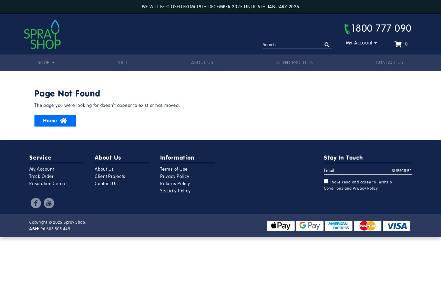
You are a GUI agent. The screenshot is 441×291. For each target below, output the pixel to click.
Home (55, 121)
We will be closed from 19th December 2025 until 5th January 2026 (220, 7)
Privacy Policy (174, 176)
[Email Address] (358, 171)
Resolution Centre (48, 184)
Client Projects (294, 63)
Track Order (41, 176)
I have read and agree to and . (358, 185)
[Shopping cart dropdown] (401, 44)
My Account (359, 43)
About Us (202, 63)
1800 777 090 (378, 28)
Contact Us (389, 63)
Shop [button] (44, 63)
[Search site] (327, 45)
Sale (123, 63)
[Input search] (297, 45)
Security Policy (175, 191)
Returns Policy (175, 184)
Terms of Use (174, 169)
